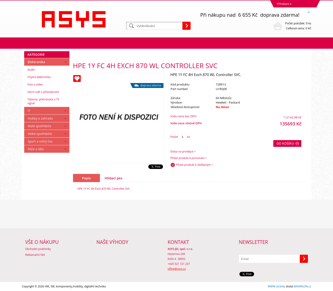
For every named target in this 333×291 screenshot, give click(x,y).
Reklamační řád (35, 255)
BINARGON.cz (302, 286)
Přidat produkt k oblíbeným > (194, 165)
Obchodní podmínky (38, 249)
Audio (31, 70)
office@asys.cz (177, 269)
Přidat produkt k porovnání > (188, 158)
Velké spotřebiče (40, 134)
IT (29, 111)
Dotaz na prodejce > (183, 151)
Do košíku (285, 143)
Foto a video (35, 84)
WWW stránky (276, 286)
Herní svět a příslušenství (43, 92)
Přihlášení (283, 4)
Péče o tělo (36, 149)
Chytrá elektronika (39, 77)
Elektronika (36, 62)
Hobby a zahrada (40, 118)
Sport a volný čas (40, 141)
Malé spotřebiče (39, 126)
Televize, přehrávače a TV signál (43, 101)
